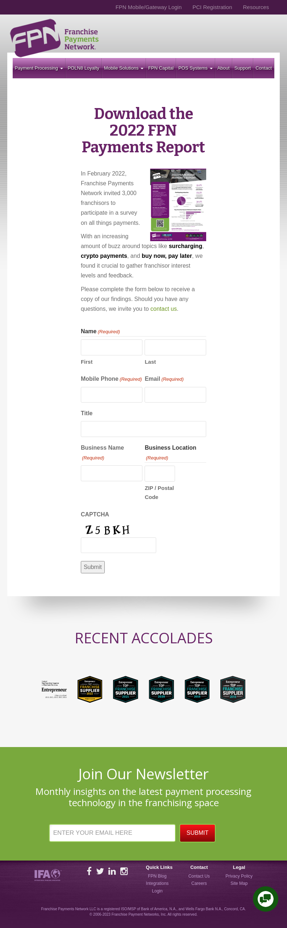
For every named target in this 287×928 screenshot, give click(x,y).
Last (150, 362)
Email (164, 379)
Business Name (102, 453)
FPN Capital (161, 68)
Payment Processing (39, 68)
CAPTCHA (95, 514)
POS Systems (195, 68)
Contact (263, 68)
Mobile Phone (111, 379)
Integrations (157, 883)
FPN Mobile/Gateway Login (149, 7)
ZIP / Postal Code (159, 492)
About (223, 68)
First (87, 362)
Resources (256, 7)
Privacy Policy (239, 876)
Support (242, 68)
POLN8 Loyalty (83, 68)
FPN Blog (157, 876)
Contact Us (199, 876)
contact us (163, 309)
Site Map (239, 883)
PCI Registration (212, 7)
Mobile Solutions (124, 68)
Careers (199, 883)
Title (87, 413)
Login (157, 891)
